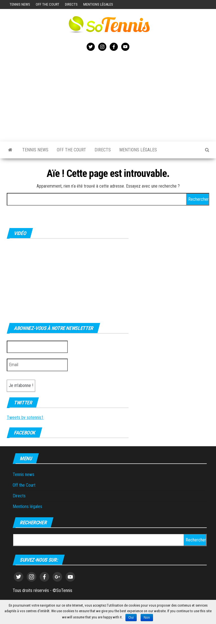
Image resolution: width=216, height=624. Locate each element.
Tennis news (20, 4)
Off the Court (47, 4)
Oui (131, 618)
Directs (71, 4)
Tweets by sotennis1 (25, 417)
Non (147, 618)
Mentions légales (98, 4)
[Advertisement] (108, 95)
